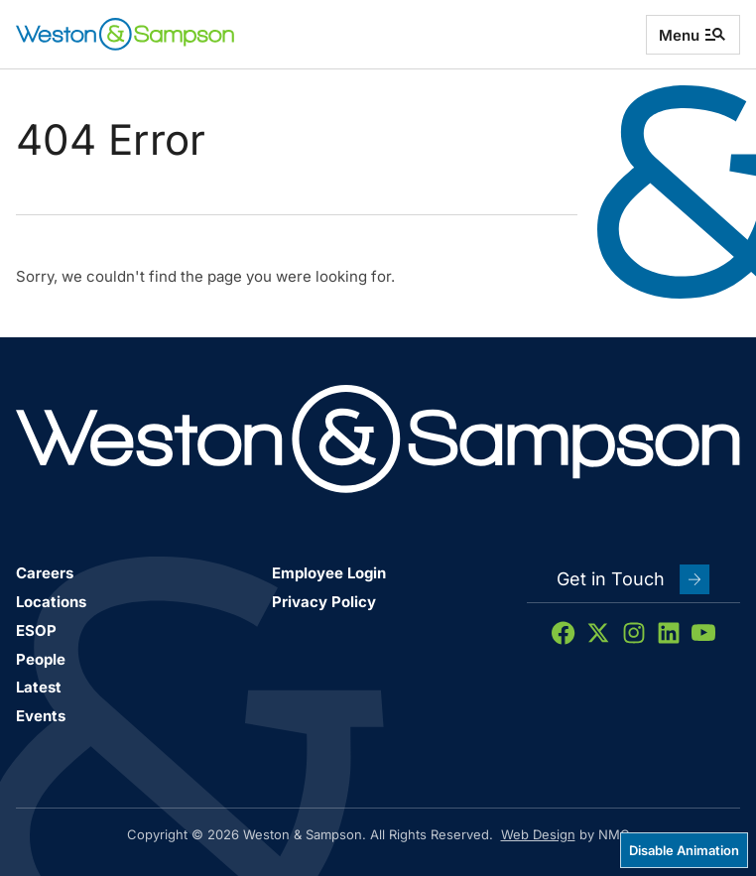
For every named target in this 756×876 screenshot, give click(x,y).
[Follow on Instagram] (634, 633)
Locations (51, 601)
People (40, 659)
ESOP (36, 630)
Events (40, 715)
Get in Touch (633, 579)
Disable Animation (684, 850)
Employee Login (329, 572)
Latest (39, 687)
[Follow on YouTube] (703, 633)
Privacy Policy (324, 601)
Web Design (538, 834)
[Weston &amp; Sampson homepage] (125, 34)
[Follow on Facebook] (563, 633)
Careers (44, 572)
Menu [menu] (693, 35)
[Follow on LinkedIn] (669, 633)
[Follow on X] (598, 633)
